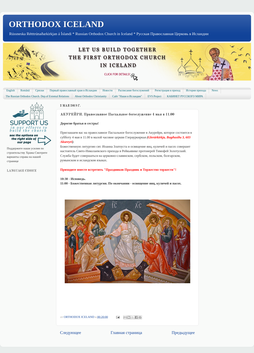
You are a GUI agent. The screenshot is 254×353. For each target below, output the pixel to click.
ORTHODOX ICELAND (56, 24)
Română (25, 90)
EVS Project (154, 96)
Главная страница (126, 332)
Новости (108, 90)
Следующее (70, 332)
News (215, 90)
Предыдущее (183, 332)
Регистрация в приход (167, 90)
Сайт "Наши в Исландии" (127, 96)
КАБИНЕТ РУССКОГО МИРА (185, 96)
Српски (39, 90)
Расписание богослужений (133, 90)
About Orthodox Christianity (91, 96)
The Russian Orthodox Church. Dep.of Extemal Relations (37, 96)
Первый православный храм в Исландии (73, 90)
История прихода (196, 90)
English (10, 90)
